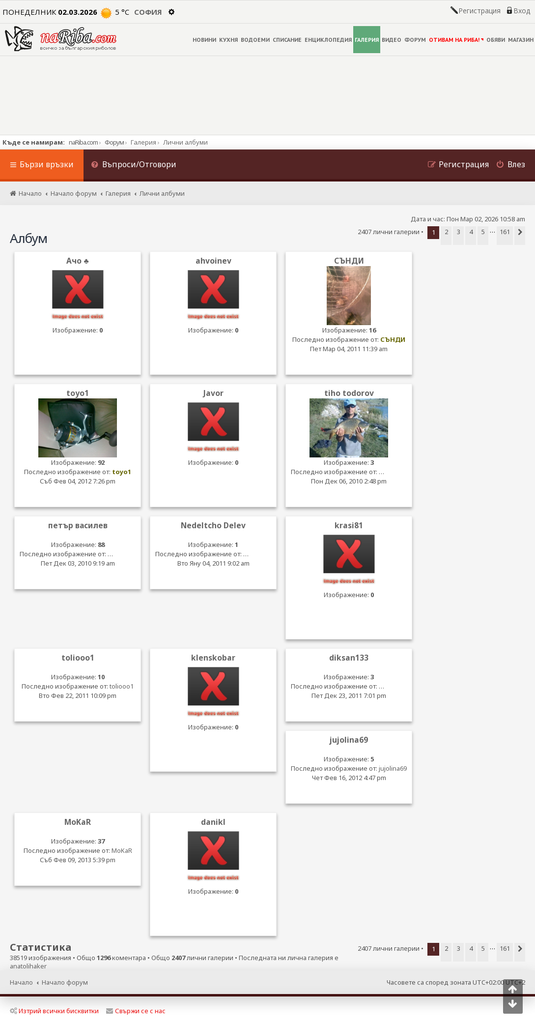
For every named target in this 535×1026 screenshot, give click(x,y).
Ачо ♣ (77, 261)
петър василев (78, 525)
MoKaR (77, 822)
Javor (213, 393)
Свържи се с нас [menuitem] (136, 1010)
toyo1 (77, 393)
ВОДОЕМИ (255, 39)
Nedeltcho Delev (213, 525)
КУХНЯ (228, 39)
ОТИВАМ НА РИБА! (456, 39)
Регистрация (479, 11)
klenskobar (213, 658)
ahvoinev (213, 261)
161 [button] (505, 231)
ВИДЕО (391, 39)
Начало (21, 982)
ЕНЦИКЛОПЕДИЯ (328, 39)
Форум (114, 142)
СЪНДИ (349, 261)
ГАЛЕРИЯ (367, 39)
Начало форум (65, 982)
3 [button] (458, 231)
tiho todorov (349, 393)
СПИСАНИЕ (287, 39)
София (148, 12)
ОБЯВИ (495, 39)
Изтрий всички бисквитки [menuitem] (54, 1010)
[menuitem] (134, 165)
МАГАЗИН (521, 39)
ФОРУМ (415, 39)
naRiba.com (83, 142)
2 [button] (446, 231)
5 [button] (483, 231)
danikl (213, 822)
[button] (519, 235)
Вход (521, 11)
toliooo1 (77, 658)
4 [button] (471, 231)
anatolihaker (28, 966)
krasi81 (349, 525)
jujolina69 (349, 740)
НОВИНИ (204, 39)
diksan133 (348, 658)
